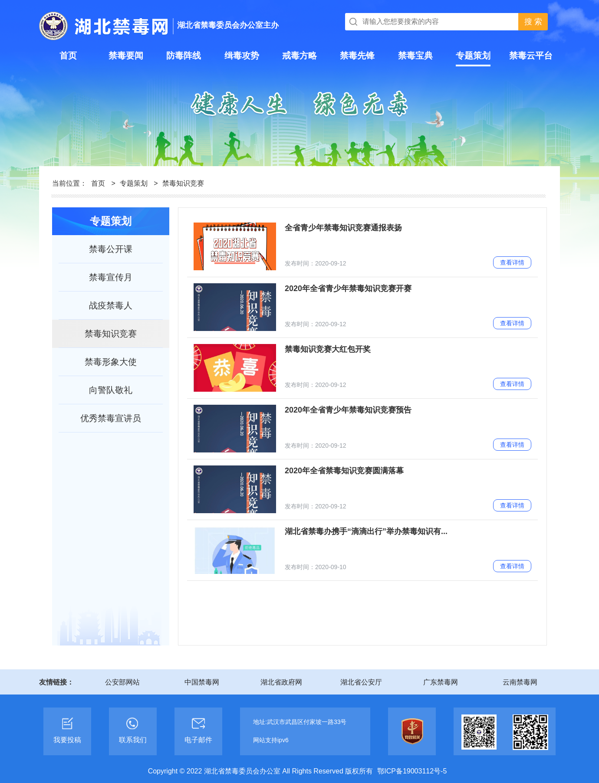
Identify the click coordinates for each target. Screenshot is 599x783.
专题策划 (134, 183)
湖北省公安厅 (361, 682)
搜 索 (533, 21)
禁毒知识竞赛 (183, 183)
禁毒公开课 (110, 249)
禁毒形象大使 (111, 362)
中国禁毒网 (201, 682)
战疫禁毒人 (110, 305)
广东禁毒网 (440, 682)
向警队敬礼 (110, 390)
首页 (98, 183)
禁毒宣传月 (110, 277)
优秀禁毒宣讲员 (110, 418)
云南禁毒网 (520, 682)
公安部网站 (122, 682)
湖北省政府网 (281, 682)
